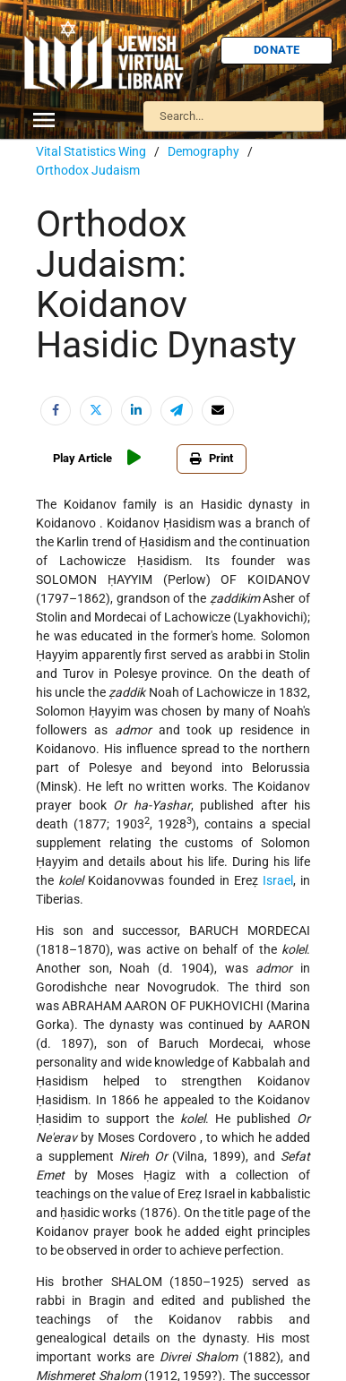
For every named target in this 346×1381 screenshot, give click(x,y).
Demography (203, 151)
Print (211, 458)
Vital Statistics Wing (91, 151)
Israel (278, 880)
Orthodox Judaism (88, 170)
